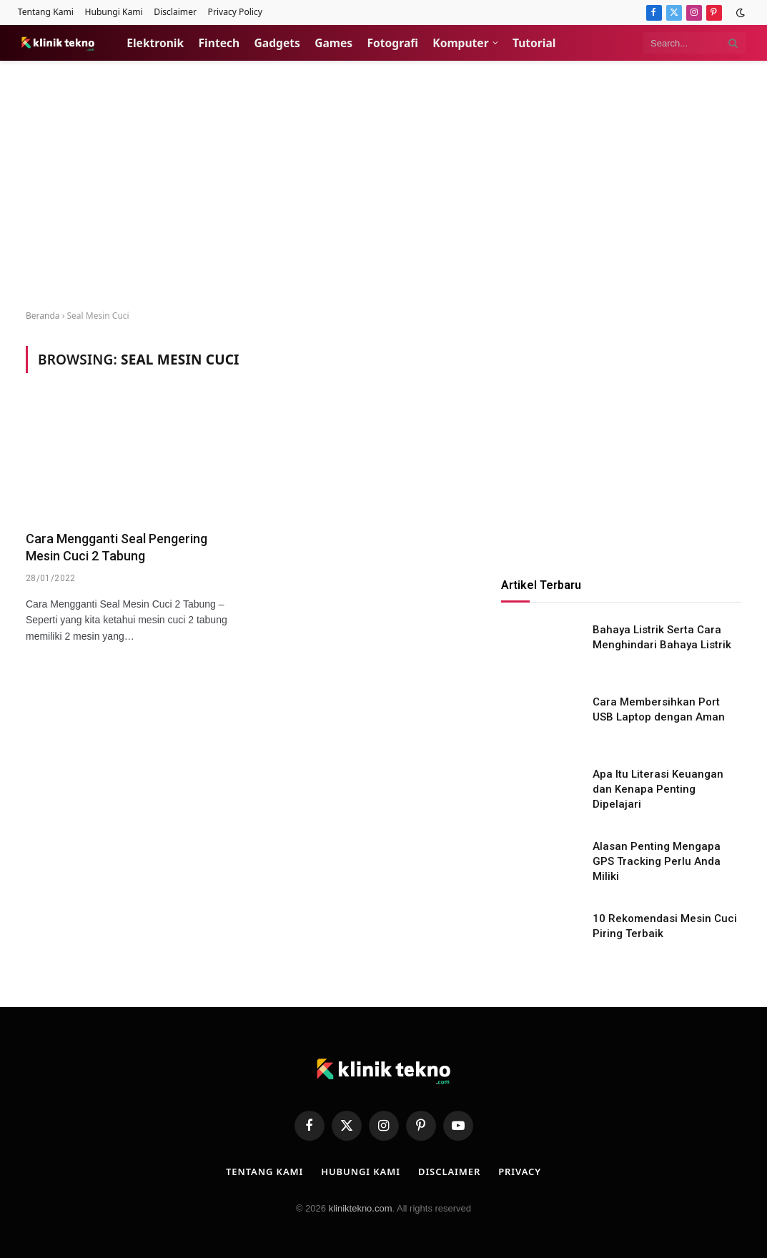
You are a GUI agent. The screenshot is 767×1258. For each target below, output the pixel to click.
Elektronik (155, 43)
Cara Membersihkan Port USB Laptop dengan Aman (659, 709)
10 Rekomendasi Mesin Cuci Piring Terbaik (665, 926)
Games (333, 43)
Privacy (519, 1171)
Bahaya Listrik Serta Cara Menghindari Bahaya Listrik (662, 637)
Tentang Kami (46, 12)
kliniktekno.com (360, 1208)
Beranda (43, 315)
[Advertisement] (383, 186)
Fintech (219, 43)
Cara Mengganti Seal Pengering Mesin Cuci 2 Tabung (116, 547)
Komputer (460, 43)
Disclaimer (175, 12)
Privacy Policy (235, 12)
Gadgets (277, 43)
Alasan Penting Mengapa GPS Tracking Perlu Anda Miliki (657, 861)
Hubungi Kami (113, 12)
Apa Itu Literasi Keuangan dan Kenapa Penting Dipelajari (658, 789)
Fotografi (392, 43)
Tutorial (534, 43)
